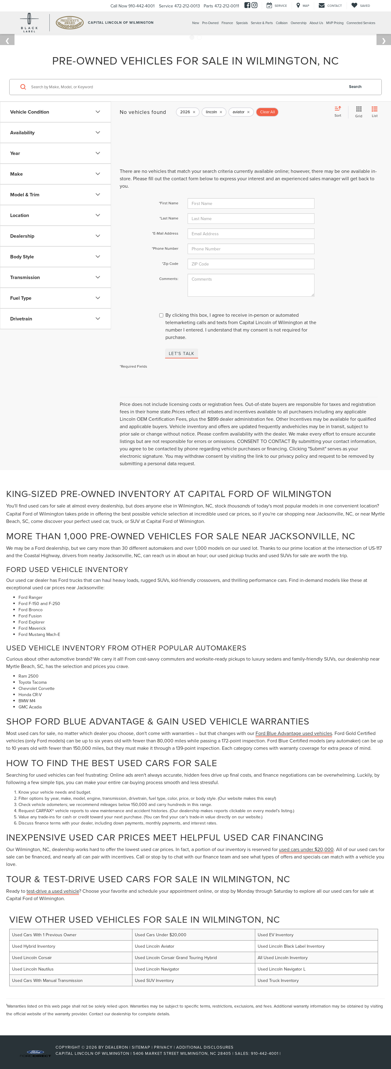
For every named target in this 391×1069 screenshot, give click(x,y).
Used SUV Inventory (154, 980)
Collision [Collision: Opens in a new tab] (282, 22)
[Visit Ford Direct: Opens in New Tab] (284, 1053)
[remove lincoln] (214, 112)
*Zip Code (170, 263)
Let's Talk (181, 353)
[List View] (374, 112)
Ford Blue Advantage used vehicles (294, 733)
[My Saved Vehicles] (361, 5)
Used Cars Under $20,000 (160, 935)
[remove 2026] (188, 112)
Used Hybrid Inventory (33, 946)
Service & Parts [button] (262, 22)
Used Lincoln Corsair (32, 957)
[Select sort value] (339, 112)
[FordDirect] (35, 1053)
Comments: (168, 278)
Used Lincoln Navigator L (282, 969)
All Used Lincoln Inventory (283, 957)
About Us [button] (316, 22)
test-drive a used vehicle (53, 890)
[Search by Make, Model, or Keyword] (187, 87)
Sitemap (141, 1047)
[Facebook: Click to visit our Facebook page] (247, 6)
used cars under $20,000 (306, 849)
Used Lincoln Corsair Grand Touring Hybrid (176, 957)
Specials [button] (242, 22)
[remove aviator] (241, 112)
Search (355, 87)
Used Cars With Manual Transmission (47, 980)
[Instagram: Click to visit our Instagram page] (254, 6)
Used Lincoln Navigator (157, 969)
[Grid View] (357, 112)
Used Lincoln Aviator (154, 946)
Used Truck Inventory (278, 980)
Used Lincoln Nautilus (33, 969)
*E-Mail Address (165, 233)
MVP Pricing (334, 22)
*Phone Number (165, 248)
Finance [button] (227, 22)
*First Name (168, 203)
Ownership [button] (298, 22)
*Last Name (169, 218)
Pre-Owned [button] (210, 22)
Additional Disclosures (205, 1047)
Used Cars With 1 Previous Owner (44, 935)
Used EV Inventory (275, 935)
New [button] (195, 22)
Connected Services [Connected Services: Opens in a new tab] (361, 22)
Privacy (163, 1047)
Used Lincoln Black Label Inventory (291, 946)
